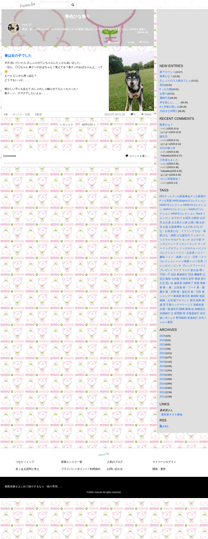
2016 (162, 374)
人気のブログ (115, 461)
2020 (162, 357)
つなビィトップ (25, 461)
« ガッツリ (66, 124)
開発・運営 (159, 468)
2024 (162, 340)
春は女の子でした (18, 55)
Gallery (114, 42)
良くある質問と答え (27, 468)
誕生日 (164, 136)
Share (144, 42)
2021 (162, 353)
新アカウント (167, 71)
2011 (162, 396)
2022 (162, 348)
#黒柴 (38, 114)
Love (129, 42)
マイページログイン (164, 461)
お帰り (164, 93)
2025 (162, 335)
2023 (162, 344)
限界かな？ (166, 76)
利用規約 (95, 468)
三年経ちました (169, 159)
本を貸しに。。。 (170, 102)
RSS (164, 426)
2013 (162, 387)
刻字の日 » (88, 124)
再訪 (162, 84)
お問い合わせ (115, 468)
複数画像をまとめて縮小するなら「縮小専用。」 (34, 486)
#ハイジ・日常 (21, 114)
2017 (162, 370)
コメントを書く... (138, 155)
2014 (162, 383)
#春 (6, 114)
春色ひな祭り (77, 16)
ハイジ (26, 24)
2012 (162, 392)
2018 (162, 366)
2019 (162, 361)
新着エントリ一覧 (71, 461)
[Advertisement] (78, 138)
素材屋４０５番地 (171, 414)
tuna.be (104, 454)
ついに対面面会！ (170, 178)
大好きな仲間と (169, 110)
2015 (162, 378)
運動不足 (165, 97)
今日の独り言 (167, 147)
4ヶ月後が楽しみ (170, 106)
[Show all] (142, 32)
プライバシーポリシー (74, 468)
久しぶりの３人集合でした (175, 80)
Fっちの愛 (166, 89)
